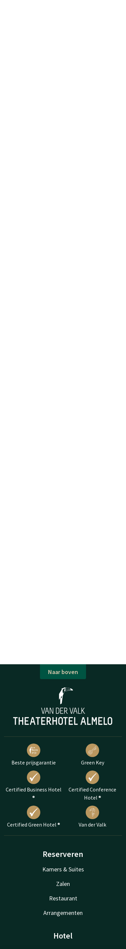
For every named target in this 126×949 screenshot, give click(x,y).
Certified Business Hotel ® (33, 786)
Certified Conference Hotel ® (92, 786)
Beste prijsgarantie (33, 755)
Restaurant (63, 898)
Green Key (92, 755)
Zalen (63, 884)
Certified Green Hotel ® (33, 817)
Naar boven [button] (63, 672)
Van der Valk (92, 817)
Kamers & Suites (63, 869)
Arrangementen (63, 913)
